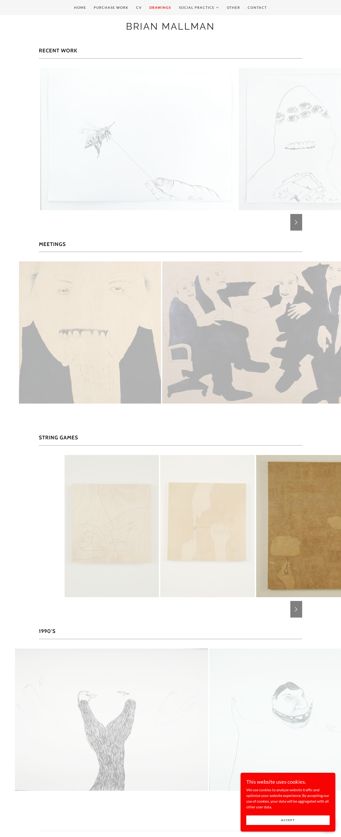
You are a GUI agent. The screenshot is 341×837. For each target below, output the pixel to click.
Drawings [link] (160, 7)
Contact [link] (257, 7)
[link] (170, 28)
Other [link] (233, 7)
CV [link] (139, 7)
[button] (199, 7)
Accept (288, 820)
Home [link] (80, 7)
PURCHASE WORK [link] (111, 7)
